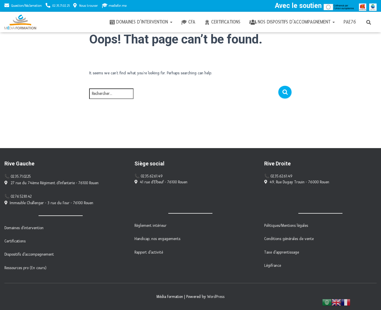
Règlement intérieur (150, 225)
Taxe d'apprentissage (281, 252)
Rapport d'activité (148, 252)
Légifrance (272, 265)
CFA (188, 22)
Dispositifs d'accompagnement (29, 254)
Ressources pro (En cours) (25, 268)
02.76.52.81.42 (21, 196)
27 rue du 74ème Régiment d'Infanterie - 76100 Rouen (51, 183)
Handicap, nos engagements (157, 239)
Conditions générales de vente (289, 239)
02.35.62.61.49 (152, 176)
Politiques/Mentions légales (286, 225)
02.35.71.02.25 (61, 6)
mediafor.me (114, 6)
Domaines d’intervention (140, 22)
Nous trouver (86, 5)
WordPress (215, 296)
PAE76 (350, 22)
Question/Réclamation (26, 6)
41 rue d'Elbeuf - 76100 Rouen (160, 182)
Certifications (222, 22)
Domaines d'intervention (24, 228)
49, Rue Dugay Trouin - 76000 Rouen (296, 182)
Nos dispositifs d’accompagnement (292, 22)
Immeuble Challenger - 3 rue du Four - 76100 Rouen (48, 203)
